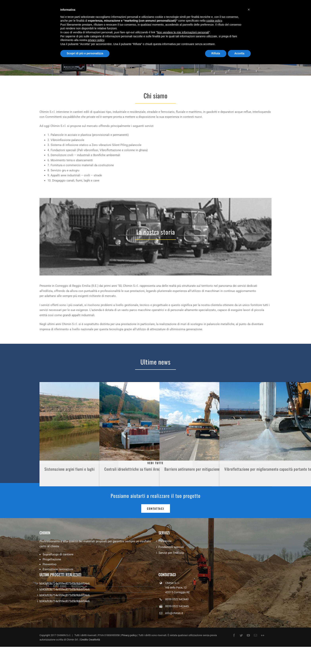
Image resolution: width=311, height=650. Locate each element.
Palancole (165, 541)
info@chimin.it (174, 613)
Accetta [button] (239, 53)
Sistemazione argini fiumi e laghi (69, 469)
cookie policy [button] (214, 20)
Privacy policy (129, 635)
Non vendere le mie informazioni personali (183, 32)
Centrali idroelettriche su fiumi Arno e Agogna (139, 469)
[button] (249, 9)
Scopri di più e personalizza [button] (85, 53)
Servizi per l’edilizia (171, 553)
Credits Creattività (90, 639)
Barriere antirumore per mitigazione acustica (199, 469)
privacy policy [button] (96, 40)
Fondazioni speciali (171, 547)
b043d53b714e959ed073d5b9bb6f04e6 (64, 583)
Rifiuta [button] (215, 53)
